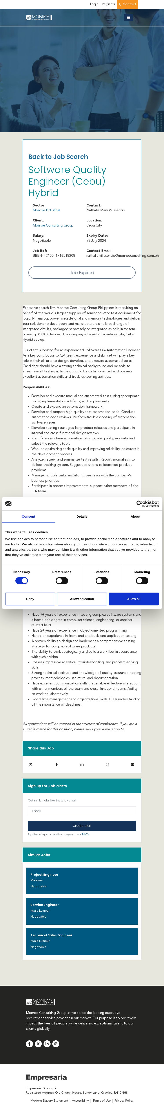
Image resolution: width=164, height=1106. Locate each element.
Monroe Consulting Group (53, 225)
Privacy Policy (124, 1100)
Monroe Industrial (46, 210)
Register (108, 4)
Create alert (82, 825)
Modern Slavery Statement (49, 1100)
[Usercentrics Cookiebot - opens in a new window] (139, 503)
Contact (129, 4)
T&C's (85, 834)
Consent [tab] (28, 516)
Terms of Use (102, 1100)
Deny (30, 599)
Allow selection (82, 599)
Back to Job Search (58, 156)
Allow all (133, 599)
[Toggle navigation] (130, 17)
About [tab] (135, 516)
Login (94, 4)
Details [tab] (82, 516)
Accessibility (80, 1100)
